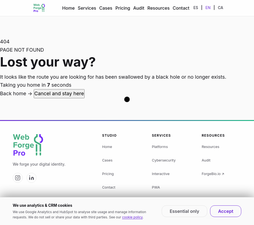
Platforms (160, 147)
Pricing (122, 8)
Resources (158, 8)
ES (195, 8)
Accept (225, 211)
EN (207, 8)
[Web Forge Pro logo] (52, 145)
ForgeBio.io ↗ (213, 174)
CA (220, 8)
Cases (105, 8)
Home (68, 8)
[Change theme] (233, 8)
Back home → (17, 93)
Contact (181, 8)
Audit (138, 8)
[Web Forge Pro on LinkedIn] (31, 178)
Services (87, 8)
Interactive (161, 174)
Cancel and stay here (59, 93)
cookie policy (132, 217)
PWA (156, 187)
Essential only (184, 211)
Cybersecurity (164, 160)
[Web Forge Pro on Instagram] (18, 178)
